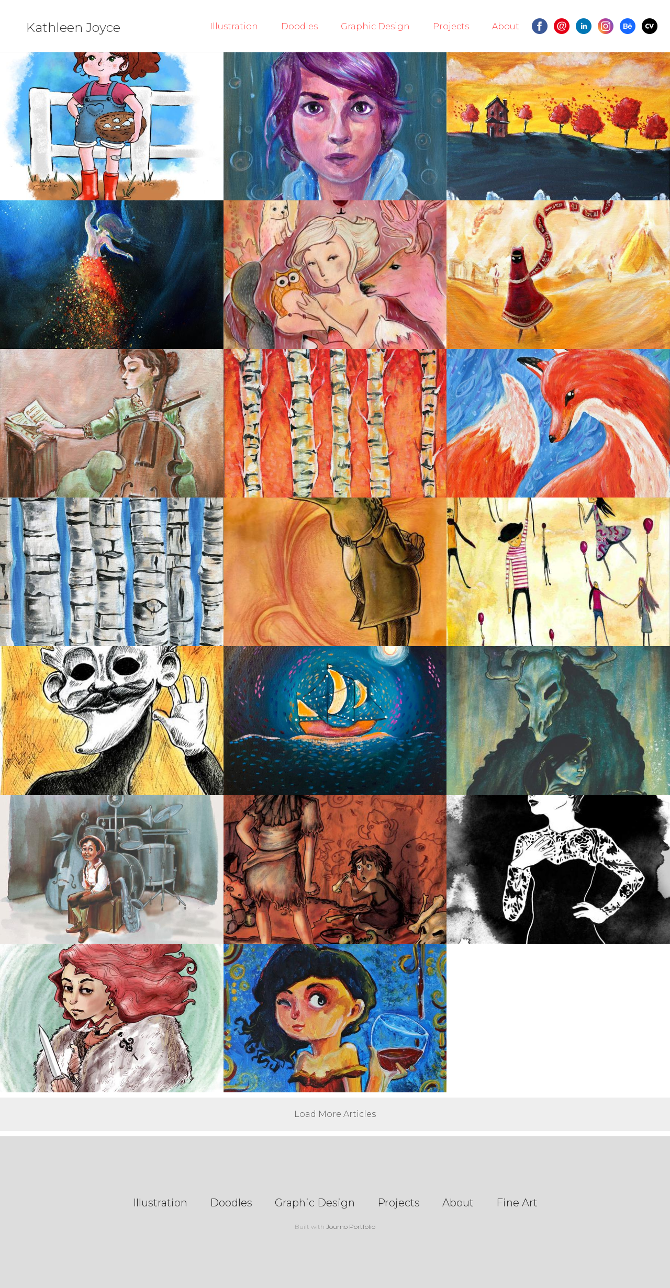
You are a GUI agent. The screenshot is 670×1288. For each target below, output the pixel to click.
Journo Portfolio (350, 1226)
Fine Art (517, 1202)
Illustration (234, 26)
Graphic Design (375, 26)
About (505, 26)
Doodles (299, 26)
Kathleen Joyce (73, 27)
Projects (451, 26)
